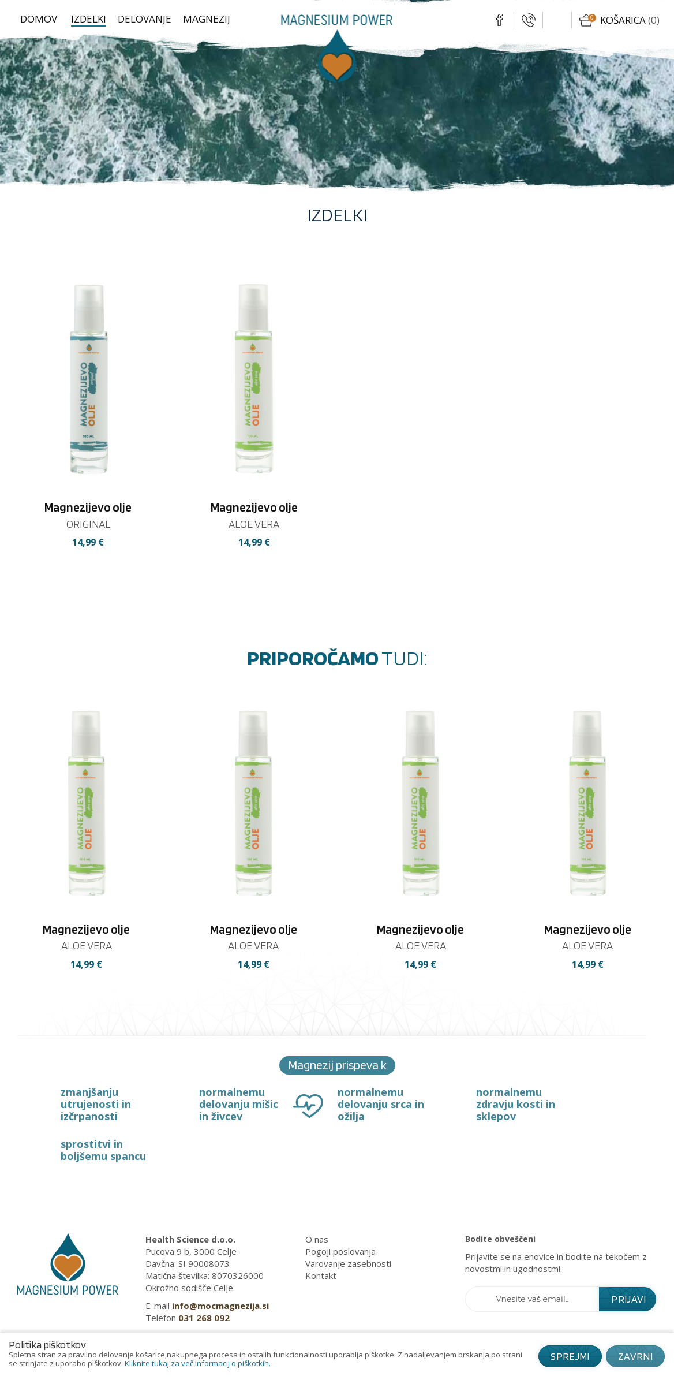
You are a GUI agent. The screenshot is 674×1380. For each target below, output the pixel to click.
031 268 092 (204, 1317)
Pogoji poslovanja (340, 1251)
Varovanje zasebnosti (348, 1263)
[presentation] (21, 854)
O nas (316, 1239)
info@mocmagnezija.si (220, 1305)
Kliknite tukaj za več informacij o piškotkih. (198, 1363)
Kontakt (320, 1275)
